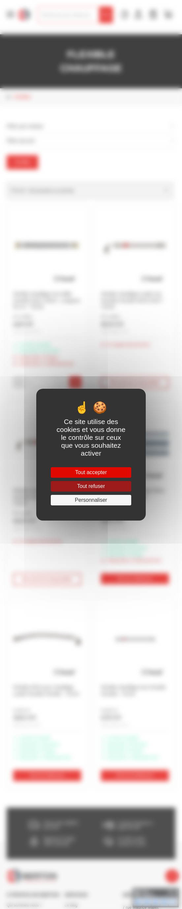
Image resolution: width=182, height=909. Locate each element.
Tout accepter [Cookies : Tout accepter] (91, 472)
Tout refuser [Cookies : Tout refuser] (91, 486)
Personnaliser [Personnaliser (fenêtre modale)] (91, 500)
